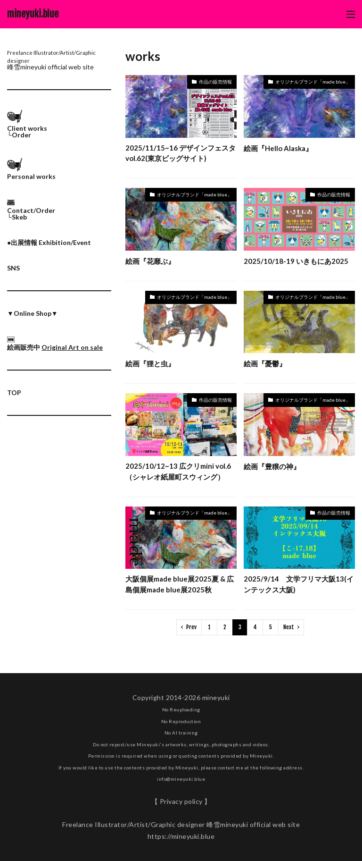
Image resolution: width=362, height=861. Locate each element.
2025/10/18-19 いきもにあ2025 (296, 261)
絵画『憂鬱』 (265, 363)
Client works (27, 128)
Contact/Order (31, 210)
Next (288, 627)
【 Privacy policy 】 (181, 801)
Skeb (19, 217)
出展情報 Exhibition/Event (51, 242)
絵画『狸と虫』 (150, 363)
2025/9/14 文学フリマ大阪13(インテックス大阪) (299, 584)
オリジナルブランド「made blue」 (312, 81)
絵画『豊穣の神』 (272, 466)
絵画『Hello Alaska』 (278, 148)
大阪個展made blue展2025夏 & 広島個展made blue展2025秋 (179, 584)
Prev (191, 627)
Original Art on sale (72, 347)
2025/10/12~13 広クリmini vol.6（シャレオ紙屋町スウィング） (178, 471)
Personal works (31, 176)
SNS (13, 268)
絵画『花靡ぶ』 (150, 261)
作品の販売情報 (215, 81)
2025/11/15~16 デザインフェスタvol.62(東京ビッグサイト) (180, 153)
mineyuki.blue (32, 14)
